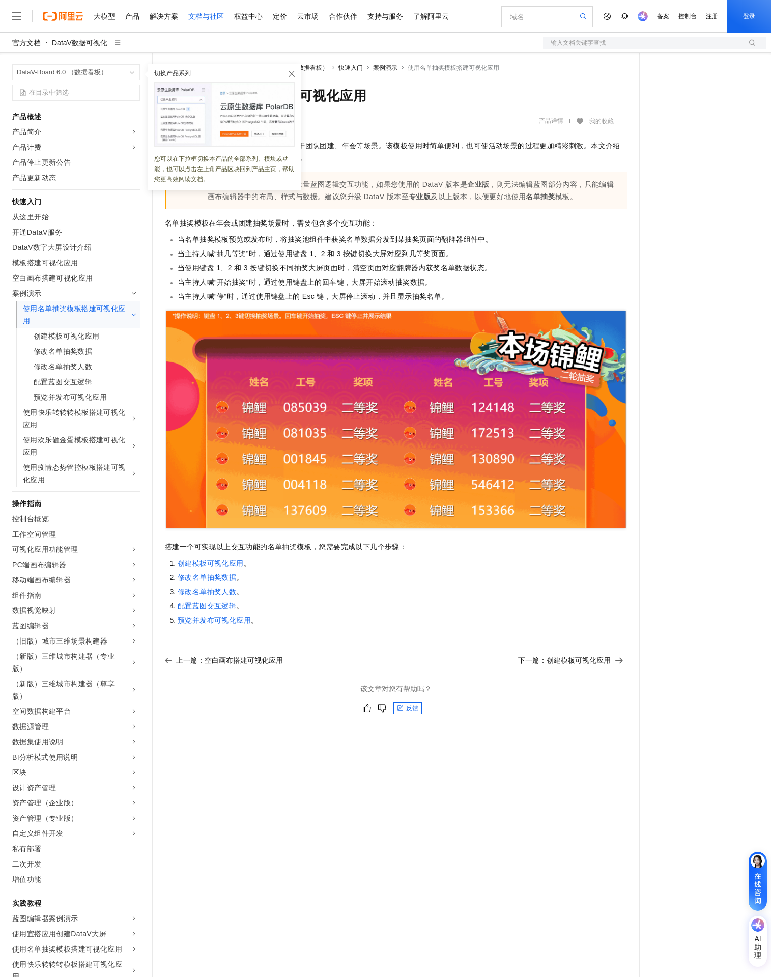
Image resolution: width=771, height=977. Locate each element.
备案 (663, 16)
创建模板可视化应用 (211, 563)
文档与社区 (206, 16)
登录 (749, 16)
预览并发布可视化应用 (214, 620)
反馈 (407, 708)
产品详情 (551, 120)
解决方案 (164, 16)
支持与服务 (385, 16)
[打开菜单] (16, 16)
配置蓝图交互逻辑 (207, 606)
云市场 (308, 16)
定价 (280, 16)
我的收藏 (601, 121)
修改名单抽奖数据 (207, 577)
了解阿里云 (431, 16)
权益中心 (248, 16)
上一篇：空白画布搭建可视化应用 (224, 660)
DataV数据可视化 (79, 43)
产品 (132, 16)
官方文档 (26, 43)
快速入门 (350, 67)
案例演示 (385, 67)
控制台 (687, 16)
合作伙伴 (343, 16)
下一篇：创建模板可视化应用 (570, 660)
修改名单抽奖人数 (207, 592)
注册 (712, 16)
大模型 (104, 16)
